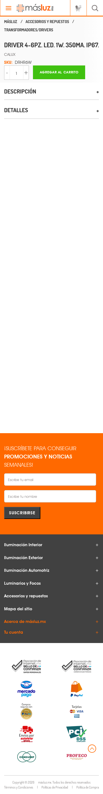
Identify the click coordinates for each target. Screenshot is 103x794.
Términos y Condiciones (18, 787)
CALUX (9, 54)
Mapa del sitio (18, 608)
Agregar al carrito (59, 72)
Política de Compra (87, 787)
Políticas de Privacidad (54, 787)
